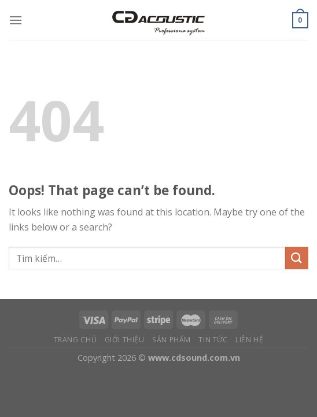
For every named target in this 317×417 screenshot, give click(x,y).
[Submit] (296, 258)
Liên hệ (249, 340)
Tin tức (212, 340)
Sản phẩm (171, 340)
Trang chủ (75, 340)
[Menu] (16, 20)
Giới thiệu (125, 340)
